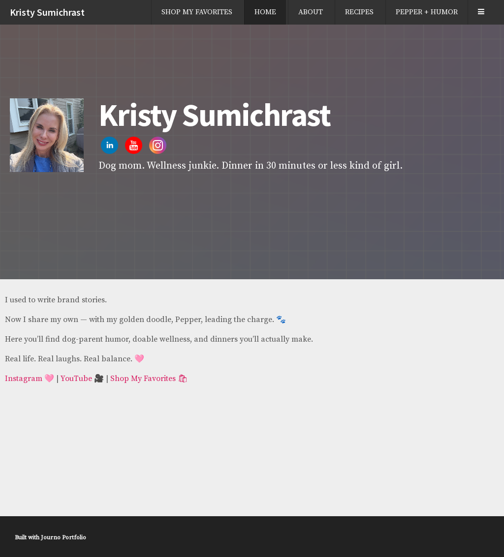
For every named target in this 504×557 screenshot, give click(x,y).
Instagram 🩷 (29, 378)
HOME (265, 12)
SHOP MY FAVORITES (196, 12)
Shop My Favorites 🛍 (149, 378)
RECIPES (359, 12)
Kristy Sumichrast (47, 12)
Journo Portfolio (63, 537)
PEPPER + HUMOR (427, 12)
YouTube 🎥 (82, 378)
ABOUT (310, 12)
